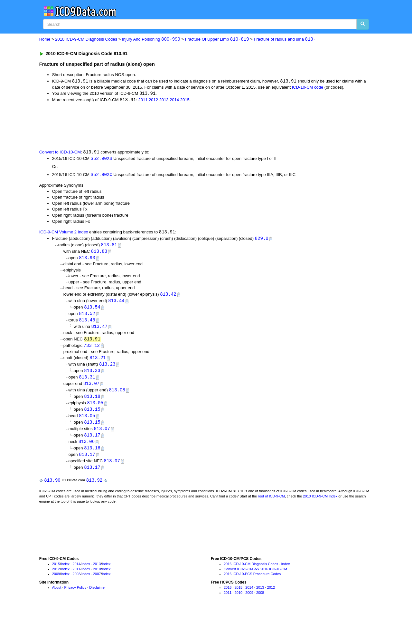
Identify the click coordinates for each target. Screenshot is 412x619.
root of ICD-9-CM (271, 503)
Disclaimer (97, 594)
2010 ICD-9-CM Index (320, 503)
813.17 (92, 441)
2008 (76, 581)
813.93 (87, 260)
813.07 (91, 388)
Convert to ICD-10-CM (60, 153)
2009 (56, 581)
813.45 (87, 323)
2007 (97, 581)
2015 (185, 100)
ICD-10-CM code (307, 87)
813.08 (117, 394)
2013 (164, 100)
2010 (97, 576)
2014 (174, 100)
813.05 (95, 408)
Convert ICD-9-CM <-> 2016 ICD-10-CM (255, 576)
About (56, 594)
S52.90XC (101, 176)
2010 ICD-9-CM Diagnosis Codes (86, 39)
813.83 (99, 253)
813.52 (87, 316)
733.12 (92, 349)
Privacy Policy (75, 594)
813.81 (109, 246)
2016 (227, 594)
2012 (153, 100)
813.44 (116, 303)
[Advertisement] (154, 126)
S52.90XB (101, 159)
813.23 (107, 368)
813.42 (168, 296)
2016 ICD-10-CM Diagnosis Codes (251, 571)
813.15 (92, 414)
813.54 (92, 310)
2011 (143, 100)
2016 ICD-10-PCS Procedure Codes (252, 581)
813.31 (87, 381)
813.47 (99, 330)
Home (45, 39)
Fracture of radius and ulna (285, 39)
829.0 (261, 240)
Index (65, 571)
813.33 (92, 374)
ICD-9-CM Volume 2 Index (63, 233)
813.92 (94, 487)
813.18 (92, 401)
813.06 (87, 448)
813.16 (92, 454)
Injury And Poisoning (151, 39)
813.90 (52, 487)
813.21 (97, 361)
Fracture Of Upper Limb (217, 39)
